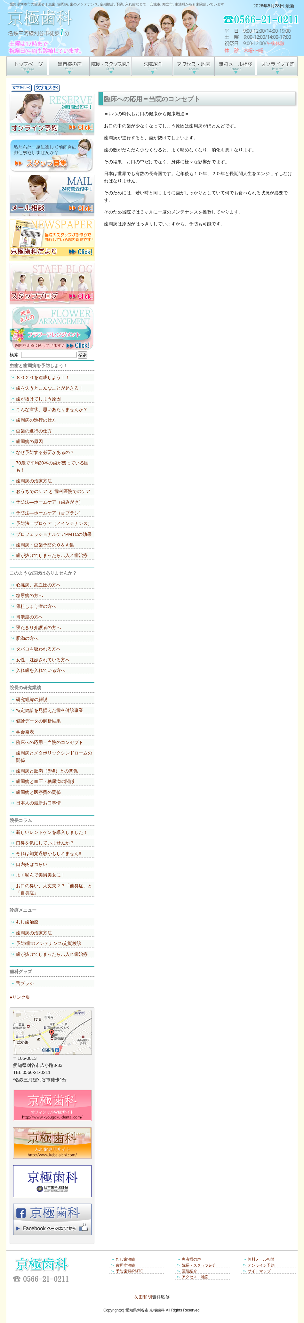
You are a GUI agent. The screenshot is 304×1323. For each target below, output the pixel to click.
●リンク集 (20, 997)
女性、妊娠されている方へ (43, 659)
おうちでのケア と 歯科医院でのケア (53, 491)
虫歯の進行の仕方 (34, 430)
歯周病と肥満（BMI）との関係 (47, 770)
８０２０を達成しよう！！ (43, 377)
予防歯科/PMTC (129, 1271)
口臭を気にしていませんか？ (45, 842)
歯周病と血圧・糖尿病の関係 (45, 781)
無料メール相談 (261, 1259)
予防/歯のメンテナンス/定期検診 (48, 943)
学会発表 (25, 731)
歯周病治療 (125, 1265)
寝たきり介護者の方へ (38, 627)
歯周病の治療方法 (34, 480)
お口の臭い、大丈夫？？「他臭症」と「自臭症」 (54, 889)
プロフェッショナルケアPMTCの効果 (54, 534)
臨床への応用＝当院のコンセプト (49, 742)
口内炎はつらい (31, 864)
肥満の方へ (27, 638)
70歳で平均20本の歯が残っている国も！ (52, 466)
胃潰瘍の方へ (29, 616)
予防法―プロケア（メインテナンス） (54, 523)
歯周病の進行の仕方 (36, 420)
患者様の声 (191, 1259)
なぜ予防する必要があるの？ (45, 452)
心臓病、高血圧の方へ (38, 584)
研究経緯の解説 (31, 699)
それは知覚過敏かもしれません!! (48, 853)
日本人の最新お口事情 (38, 802)
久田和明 (143, 1297)
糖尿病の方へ (29, 595)
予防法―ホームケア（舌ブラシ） (49, 512)
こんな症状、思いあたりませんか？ (52, 409)
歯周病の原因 (29, 441)
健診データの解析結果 (38, 720)
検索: (15, 354)
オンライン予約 (261, 1265)
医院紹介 (189, 1271)
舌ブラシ (25, 983)
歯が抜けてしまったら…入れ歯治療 (52, 555)
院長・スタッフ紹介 (199, 1265)
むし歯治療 (27, 921)
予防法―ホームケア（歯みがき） (49, 501)
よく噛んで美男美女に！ (40, 874)
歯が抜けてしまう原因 (38, 398)
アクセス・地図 (195, 1277)
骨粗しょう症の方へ (36, 606)
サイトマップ (259, 1271)
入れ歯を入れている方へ (40, 670)
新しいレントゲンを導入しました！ (52, 832)
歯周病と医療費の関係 (38, 792)
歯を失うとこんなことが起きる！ (49, 388)
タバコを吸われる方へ (38, 648)
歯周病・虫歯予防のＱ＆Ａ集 (45, 544)
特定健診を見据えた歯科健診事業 (49, 710)
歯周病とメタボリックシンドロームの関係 (54, 756)
